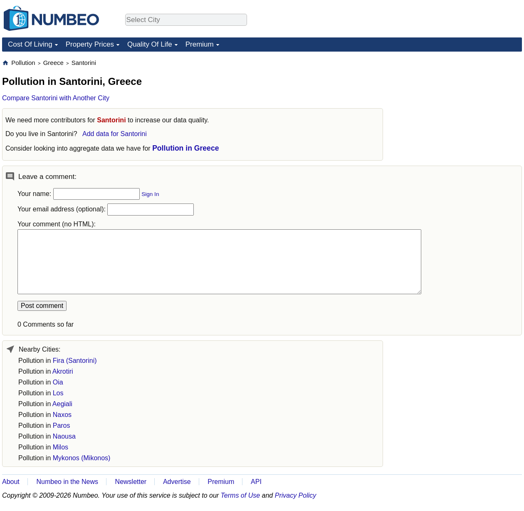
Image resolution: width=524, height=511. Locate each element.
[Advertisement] (459, 111)
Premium (199, 44)
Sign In (150, 194)
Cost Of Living (30, 44)
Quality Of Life (149, 44)
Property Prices (90, 44)
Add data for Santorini (114, 133)
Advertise (177, 481)
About (11, 481)
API (256, 481)
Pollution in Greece (185, 148)
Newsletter (131, 481)
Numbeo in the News (67, 481)
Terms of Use (240, 495)
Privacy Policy (295, 495)
